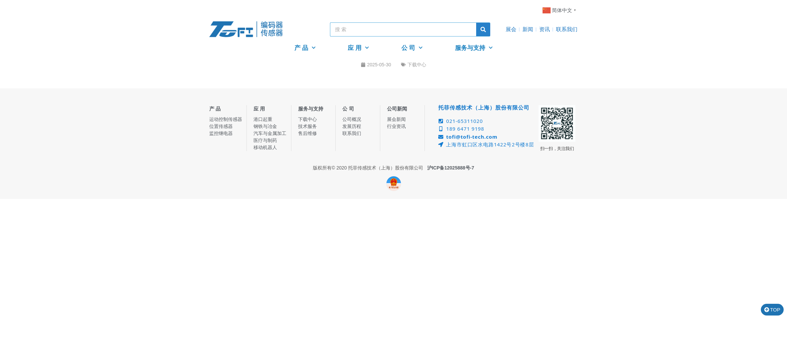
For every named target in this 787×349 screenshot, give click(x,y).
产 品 (305, 47)
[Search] (483, 29)
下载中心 (416, 64)
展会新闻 (396, 119)
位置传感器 (221, 126)
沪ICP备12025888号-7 (450, 167)
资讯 (544, 29)
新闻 (527, 29)
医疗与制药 (265, 140)
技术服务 (307, 126)
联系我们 (566, 29)
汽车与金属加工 (270, 133)
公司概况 (351, 119)
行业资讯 (396, 126)
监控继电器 (221, 133)
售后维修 (307, 133)
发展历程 (351, 126)
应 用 (358, 47)
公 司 (412, 47)
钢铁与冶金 (265, 126)
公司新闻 (397, 109)
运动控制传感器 (225, 119)
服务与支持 (474, 47)
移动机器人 (265, 147)
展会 (511, 29)
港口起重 (263, 119)
